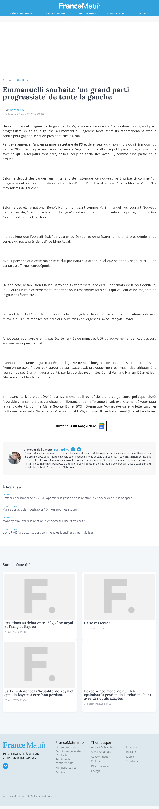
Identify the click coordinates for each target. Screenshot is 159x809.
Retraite (90, 21)
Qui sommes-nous (67, 747)
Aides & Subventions (22, 13)
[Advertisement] (79, 51)
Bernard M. (17, 110)
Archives (61, 772)
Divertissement (100, 766)
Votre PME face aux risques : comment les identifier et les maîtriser (48, 532)
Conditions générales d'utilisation (69, 753)
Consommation (116, 13)
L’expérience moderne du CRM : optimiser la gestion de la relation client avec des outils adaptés (67, 498)
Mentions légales (66, 767)
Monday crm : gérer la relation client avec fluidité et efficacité (44, 521)
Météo (130, 756)
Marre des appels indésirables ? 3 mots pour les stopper (41, 509)
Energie (141, 13)
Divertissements (86, 13)
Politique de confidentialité (64, 761)
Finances (69, 21)
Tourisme (132, 761)
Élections (23, 80)
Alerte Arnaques (55, 13)
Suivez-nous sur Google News (80, 426)
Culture (95, 761)
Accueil (7, 80)
